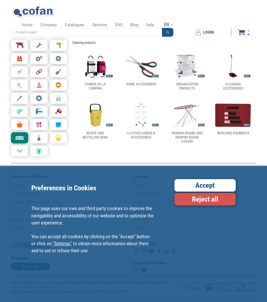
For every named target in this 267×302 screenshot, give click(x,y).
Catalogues (74, 24)
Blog (134, 24)
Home (27, 24)
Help (150, 24)
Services (99, 24)
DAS (119, 24)
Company (48, 24)
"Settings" (62, 244)
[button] (167, 32)
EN (168, 24)
